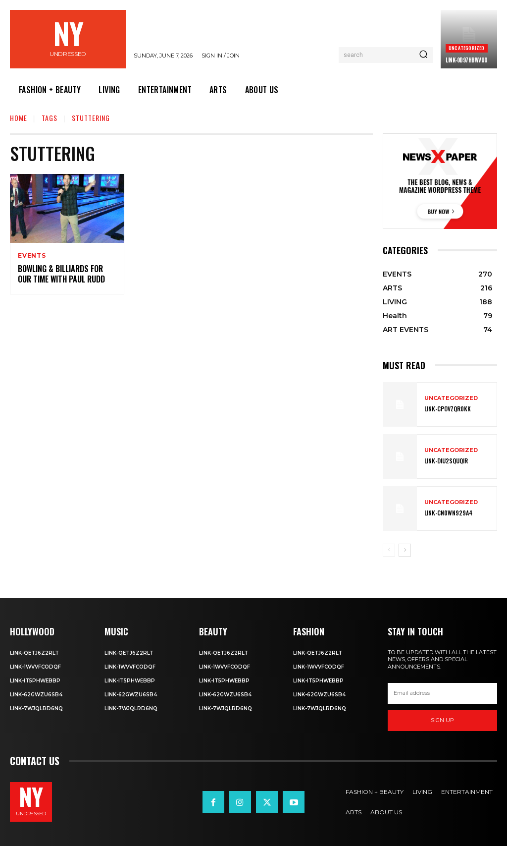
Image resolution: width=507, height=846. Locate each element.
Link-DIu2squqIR (446, 461)
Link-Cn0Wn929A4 (448, 513)
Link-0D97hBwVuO (467, 60)
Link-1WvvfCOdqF (35, 667)
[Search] (423, 55)
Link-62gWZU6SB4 (36, 694)
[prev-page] (389, 550)
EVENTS (32, 256)
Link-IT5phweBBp (35, 680)
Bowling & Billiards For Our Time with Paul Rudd (61, 274)
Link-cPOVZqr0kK (447, 409)
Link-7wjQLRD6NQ (36, 708)
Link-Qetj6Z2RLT (34, 653)
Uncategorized (467, 48)
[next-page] (405, 550)
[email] (442, 693)
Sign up (442, 720)
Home (18, 118)
